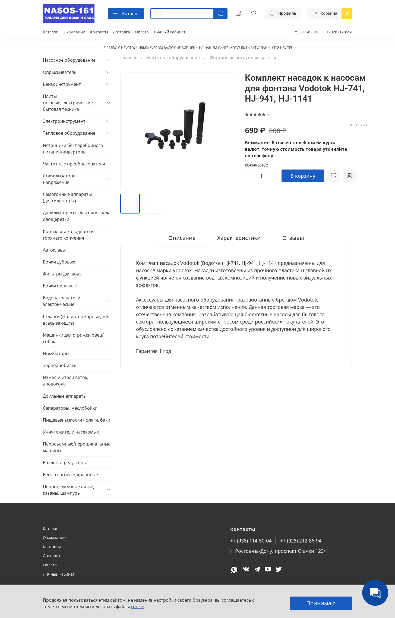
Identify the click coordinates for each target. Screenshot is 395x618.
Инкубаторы (56, 353)
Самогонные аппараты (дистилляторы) (67, 197)
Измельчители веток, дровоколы (65, 380)
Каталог (126, 14)
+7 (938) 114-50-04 (250, 540)
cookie (137, 607)
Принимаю (321, 603)
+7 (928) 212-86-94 (300, 540)
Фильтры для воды (63, 274)
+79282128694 (339, 31)
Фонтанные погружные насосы (243, 58)
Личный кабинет (169, 31)
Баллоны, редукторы (65, 463)
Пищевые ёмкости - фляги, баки (76, 420)
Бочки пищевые (60, 286)
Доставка (121, 31)
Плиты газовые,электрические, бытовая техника (68, 102)
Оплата (142, 31)
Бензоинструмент (62, 84)
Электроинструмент (64, 121)
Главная (128, 58)
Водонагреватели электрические (61, 301)
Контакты (99, 31)
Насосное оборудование (173, 58)
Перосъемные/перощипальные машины (76, 447)
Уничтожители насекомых (71, 432)
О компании (73, 31)
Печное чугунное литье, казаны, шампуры (68, 490)
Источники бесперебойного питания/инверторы (73, 148)
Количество (256, 165)
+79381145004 (305, 31)
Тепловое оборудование (69, 133)
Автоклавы (54, 250)
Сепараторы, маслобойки (70, 408)
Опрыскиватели (60, 72)
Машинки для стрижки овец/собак (73, 338)
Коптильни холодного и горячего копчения (68, 234)
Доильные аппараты (65, 396)
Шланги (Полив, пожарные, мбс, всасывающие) (77, 319)
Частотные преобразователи (74, 164)
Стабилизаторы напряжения (59, 179)
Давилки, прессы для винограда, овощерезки (77, 216)
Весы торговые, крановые (70, 475)
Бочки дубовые (59, 262)
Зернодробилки (60, 365)
